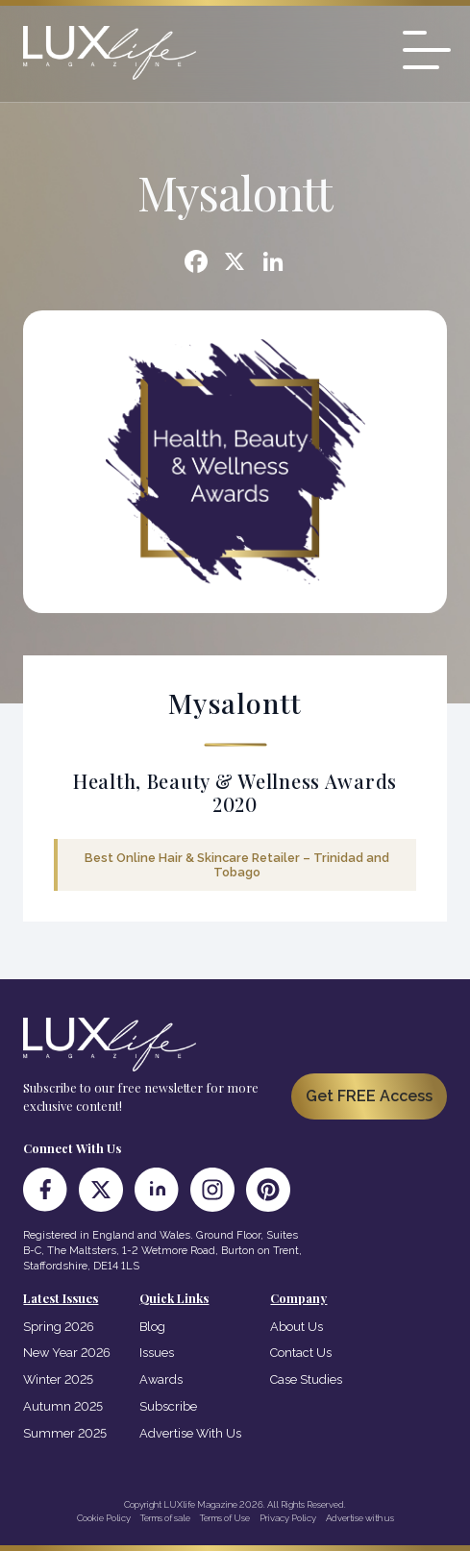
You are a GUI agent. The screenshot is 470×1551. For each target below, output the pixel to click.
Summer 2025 (65, 1433)
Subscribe (168, 1406)
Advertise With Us (190, 1433)
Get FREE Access (369, 1096)
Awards (161, 1379)
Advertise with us (360, 1518)
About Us (296, 1326)
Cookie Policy (104, 1518)
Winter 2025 (58, 1379)
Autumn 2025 (63, 1406)
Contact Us (301, 1352)
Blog (152, 1326)
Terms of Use (225, 1518)
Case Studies (306, 1379)
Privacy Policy (288, 1518)
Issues (156, 1352)
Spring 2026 (58, 1326)
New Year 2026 (67, 1352)
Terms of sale (165, 1518)
